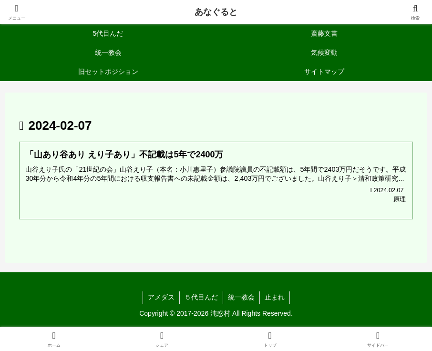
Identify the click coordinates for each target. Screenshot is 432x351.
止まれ (275, 297)
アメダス (161, 297)
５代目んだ (201, 297)
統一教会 (241, 297)
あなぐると (216, 12)
